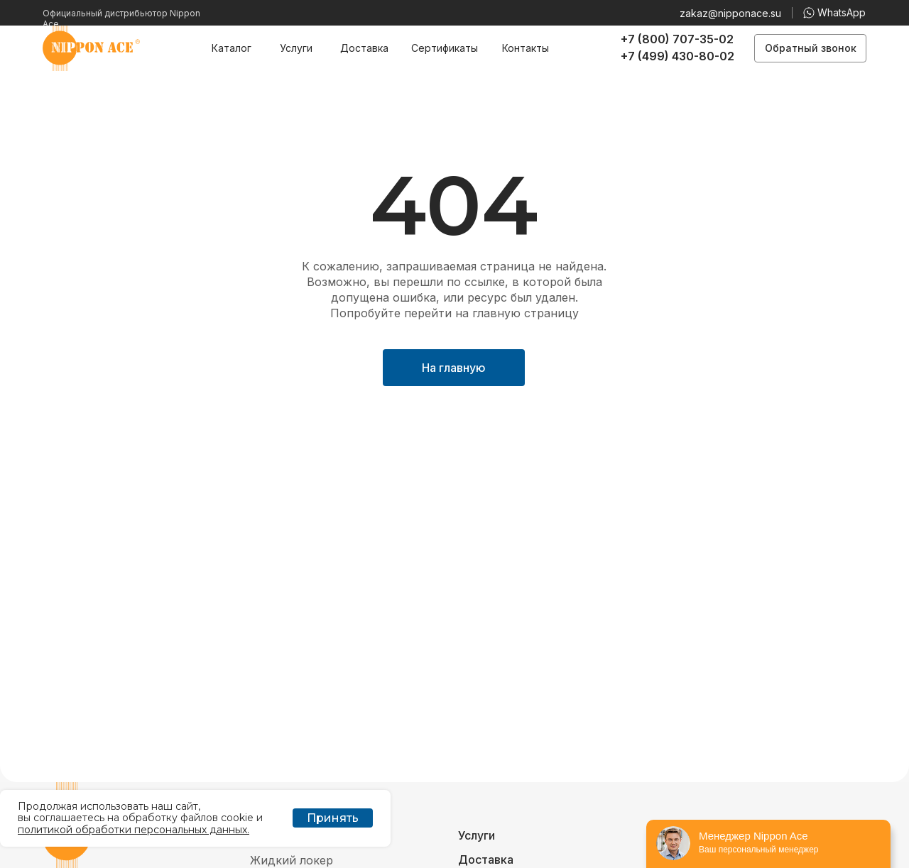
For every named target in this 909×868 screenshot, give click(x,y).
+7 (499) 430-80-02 (677, 56)
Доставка (364, 48)
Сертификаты (444, 48)
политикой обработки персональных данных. (133, 829)
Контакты (525, 48)
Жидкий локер (291, 860)
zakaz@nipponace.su (730, 13)
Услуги (296, 48)
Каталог (231, 48)
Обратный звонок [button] (810, 48)
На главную (454, 368)
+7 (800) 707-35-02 (677, 39)
